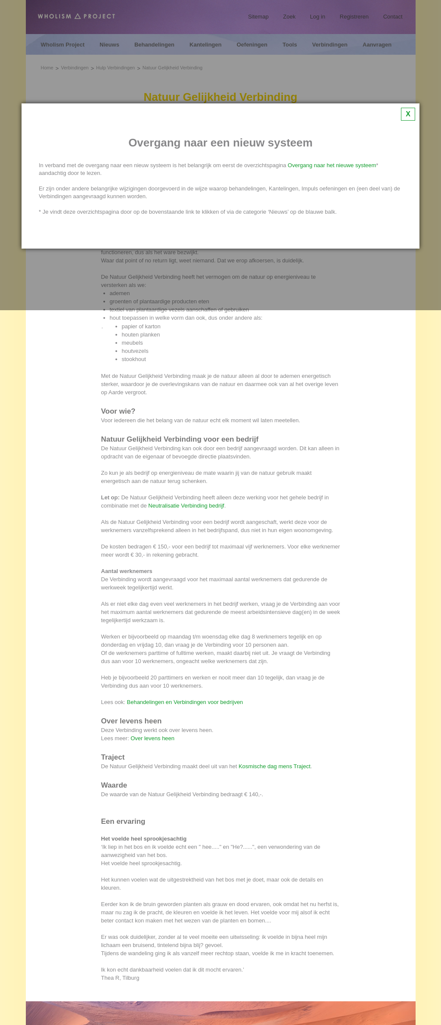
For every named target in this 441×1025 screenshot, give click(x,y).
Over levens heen (152, 738)
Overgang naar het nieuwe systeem (332, 165)
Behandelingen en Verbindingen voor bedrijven (185, 702)
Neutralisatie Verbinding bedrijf (186, 505)
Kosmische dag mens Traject (275, 766)
